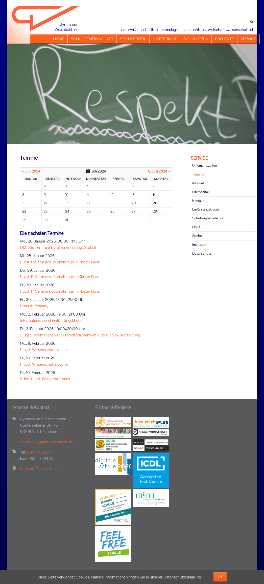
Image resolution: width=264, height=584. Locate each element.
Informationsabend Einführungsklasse (51, 320)
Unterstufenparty (34, 305)
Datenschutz (201, 253)
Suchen (252, 22)
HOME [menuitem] (58, 39)
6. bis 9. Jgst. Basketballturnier (45, 379)
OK (220, 577)
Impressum (200, 244)
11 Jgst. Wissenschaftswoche (44, 349)
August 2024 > (159, 171)
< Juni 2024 (31, 171)
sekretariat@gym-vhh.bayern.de (46, 441)
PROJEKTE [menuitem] (224, 39)
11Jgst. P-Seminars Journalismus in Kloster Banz (60, 262)
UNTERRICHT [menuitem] (165, 39)
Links (196, 227)
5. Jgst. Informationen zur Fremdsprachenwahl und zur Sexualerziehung (80, 335)
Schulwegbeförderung (208, 218)
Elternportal (200, 192)
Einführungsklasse (205, 209)
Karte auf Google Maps (39, 468)
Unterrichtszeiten (204, 165)
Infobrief (198, 183)
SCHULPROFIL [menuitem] (133, 39)
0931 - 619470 (39, 452)
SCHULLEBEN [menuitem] (195, 39)
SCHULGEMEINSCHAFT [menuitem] (92, 39)
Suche (197, 235)
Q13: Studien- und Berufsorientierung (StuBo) (58, 247)
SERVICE (199, 158)
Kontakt (198, 200)
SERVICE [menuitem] (248, 39)
